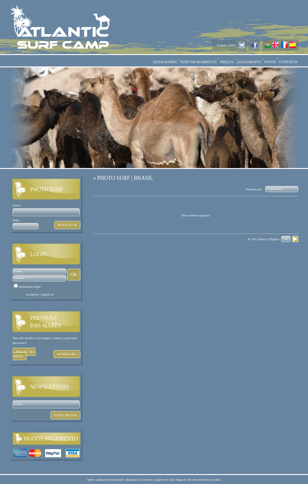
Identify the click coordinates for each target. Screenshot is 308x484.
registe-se (47, 294)
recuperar (32, 294)
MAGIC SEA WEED (24, 354)
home (90, 479)
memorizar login (30, 286)
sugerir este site (164, 479)
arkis (217, 479)
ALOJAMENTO (249, 62)
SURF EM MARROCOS (198, 62)
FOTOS (270, 62)
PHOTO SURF (113, 178)
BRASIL (143, 178)
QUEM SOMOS (165, 62)
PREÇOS (227, 62)
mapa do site (183, 479)
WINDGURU (67, 354)
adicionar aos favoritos (139, 479)
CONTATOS (288, 62)
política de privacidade (110, 479)
